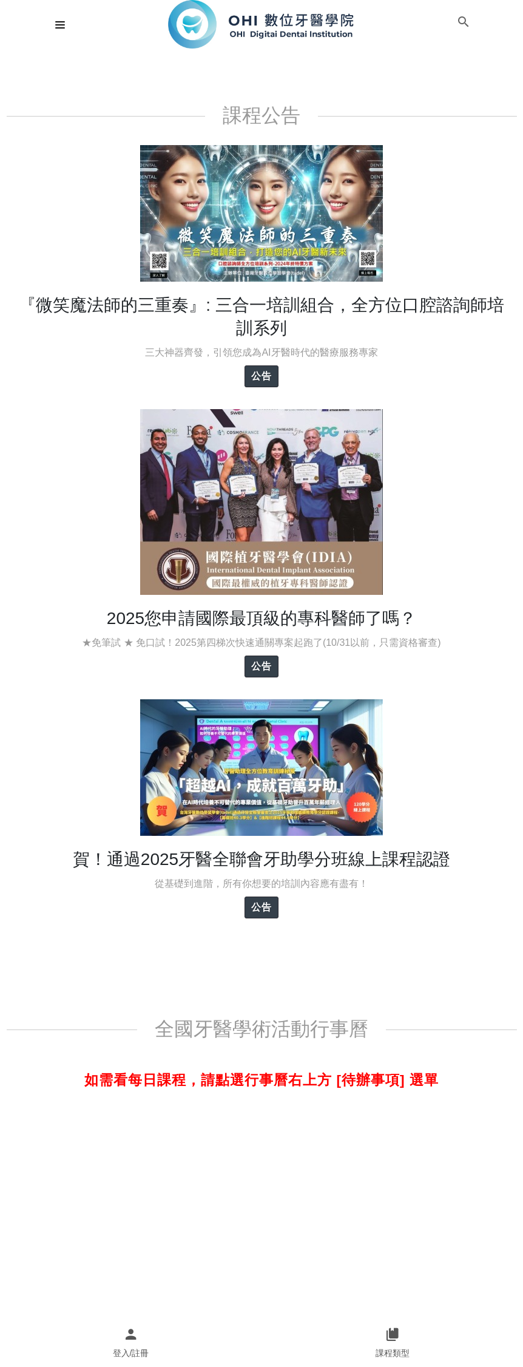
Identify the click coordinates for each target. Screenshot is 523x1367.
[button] (463, 24)
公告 (261, 376)
